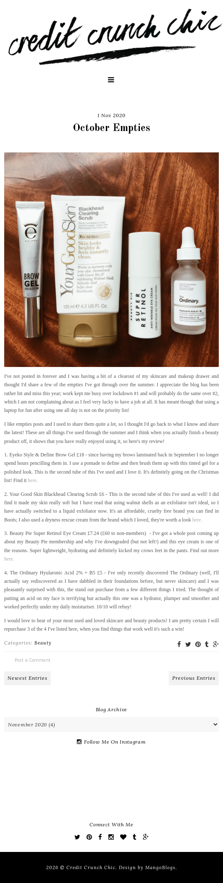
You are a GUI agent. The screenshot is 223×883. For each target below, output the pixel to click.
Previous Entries (193, 678)
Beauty (43, 643)
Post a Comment (32, 660)
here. (33, 480)
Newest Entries (27, 678)
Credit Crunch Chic (90, 867)
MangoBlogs (160, 867)
